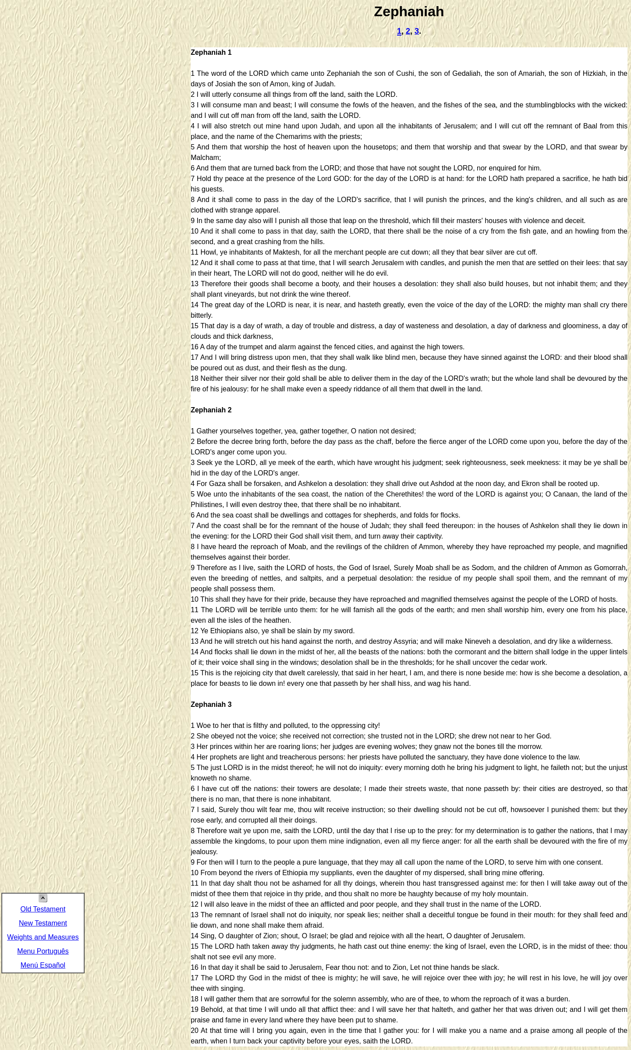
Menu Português (42, 947)
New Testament (43, 919)
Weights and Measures (42, 933)
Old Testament (43, 905)
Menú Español (43, 961)
